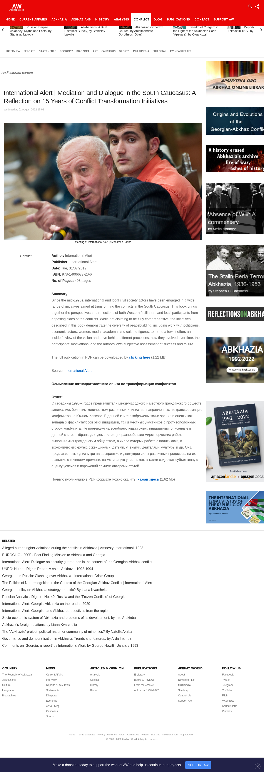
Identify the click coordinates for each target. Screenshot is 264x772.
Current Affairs (33, 19)
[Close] (258, 766)
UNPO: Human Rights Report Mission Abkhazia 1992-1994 (47, 569)
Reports (29, 51)
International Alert (78, 370)
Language (8, 690)
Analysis (121, 19)
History (102, 19)
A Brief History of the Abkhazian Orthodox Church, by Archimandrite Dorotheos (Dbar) (141, 29)
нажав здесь (148, 479)
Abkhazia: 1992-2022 (146, 690)
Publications (178, 19)
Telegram (227, 685)
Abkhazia (59, 19)
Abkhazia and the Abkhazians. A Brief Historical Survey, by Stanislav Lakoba (85, 29)
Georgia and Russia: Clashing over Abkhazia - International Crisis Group (58, 576)
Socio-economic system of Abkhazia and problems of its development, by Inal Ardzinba (69, 618)
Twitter (226, 679)
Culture (6, 685)
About (181, 674)
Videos (145, 734)
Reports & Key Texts (58, 685)
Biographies (9, 695)
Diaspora (82, 51)
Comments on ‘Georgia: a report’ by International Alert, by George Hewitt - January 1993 (70, 645)
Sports (124, 51)
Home (10, 19)
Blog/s (93, 690)
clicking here (139, 357)
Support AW (224, 19)
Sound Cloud (229, 706)
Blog (158, 19)
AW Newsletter (180, 51)
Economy (66, 51)
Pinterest (227, 711)
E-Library (139, 674)
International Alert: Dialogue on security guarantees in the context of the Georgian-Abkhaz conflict (77, 562)
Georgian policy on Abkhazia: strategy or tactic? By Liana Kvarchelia (54, 590)
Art (95, 51)
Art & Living (52, 706)
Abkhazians (81, 19)
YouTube (227, 690)
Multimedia (141, 51)
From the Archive (144, 685)
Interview (13, 51)
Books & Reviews (144, 679)
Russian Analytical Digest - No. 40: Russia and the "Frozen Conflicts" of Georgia (63, 597)
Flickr (225, 695)
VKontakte (228, 700)
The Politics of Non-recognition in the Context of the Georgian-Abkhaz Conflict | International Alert (77, 583)
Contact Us (184, 695)
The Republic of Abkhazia (17, 674)
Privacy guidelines (107, 734)
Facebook (228, 674)
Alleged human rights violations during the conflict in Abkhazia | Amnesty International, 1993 (72, 548)
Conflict (141, 19)
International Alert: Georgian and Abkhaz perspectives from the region (56, 611)
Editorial (159, 51)
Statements (47, 51)
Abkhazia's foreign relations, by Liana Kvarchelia (39, 624)
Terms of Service (86, 734)
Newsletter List (186, 679)
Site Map (183, 690)
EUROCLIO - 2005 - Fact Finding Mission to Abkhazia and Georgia (53, 555)
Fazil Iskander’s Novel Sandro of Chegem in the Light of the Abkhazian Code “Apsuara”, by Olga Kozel (196, 29)
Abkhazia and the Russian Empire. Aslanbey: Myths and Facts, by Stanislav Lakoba (31, 29)
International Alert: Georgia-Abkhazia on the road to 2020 (46, 604)
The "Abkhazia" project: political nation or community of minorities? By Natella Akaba (67, 631)
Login (250, 6)
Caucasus (108, 51)
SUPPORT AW (198, 765)
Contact (201, 19)
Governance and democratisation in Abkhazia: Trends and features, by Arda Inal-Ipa (66, 638)
